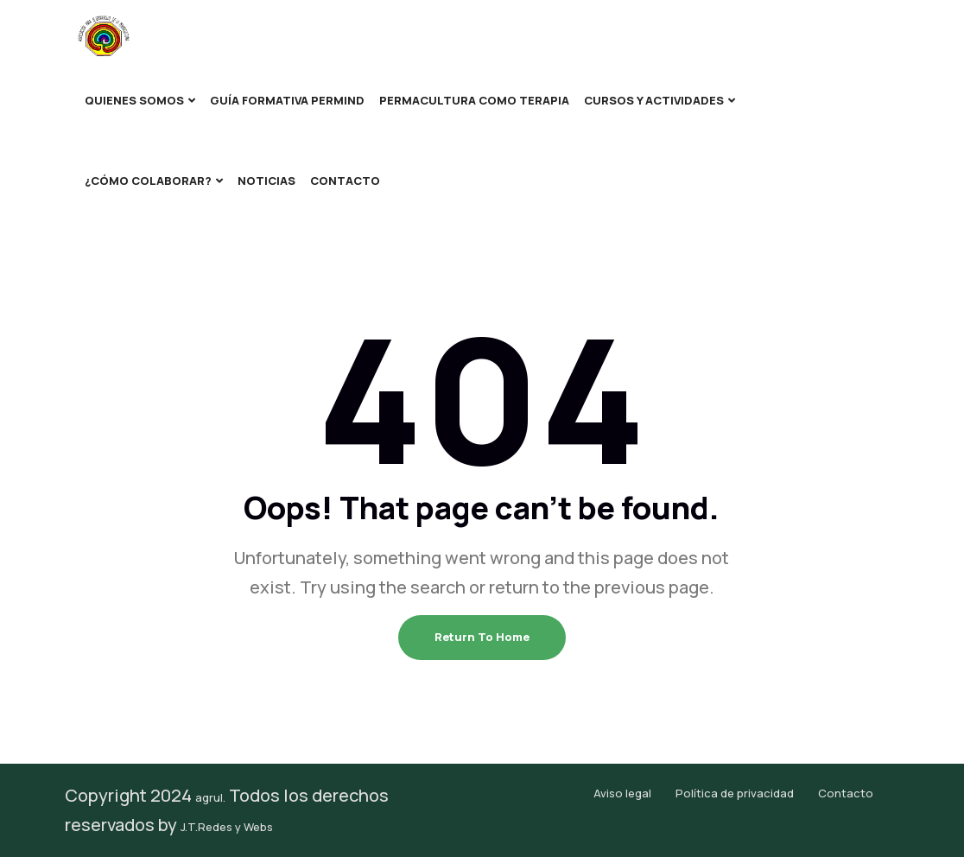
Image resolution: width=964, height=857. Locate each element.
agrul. (210, 797)
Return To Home (482, 636)
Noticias (266, 180)
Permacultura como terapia (474, 100)
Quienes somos (134, 100)
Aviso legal (622, 793)
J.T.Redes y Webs (227, 827)
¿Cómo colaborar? (148, 180)
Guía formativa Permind (287, 100)
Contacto (345, 180)
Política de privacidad (734, 793)
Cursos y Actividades (654, 100)
